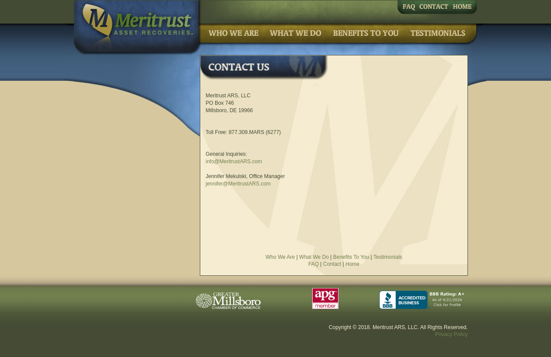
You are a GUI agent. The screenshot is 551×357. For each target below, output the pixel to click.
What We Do (314, 257)
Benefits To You (351, 257)
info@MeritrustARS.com (234, 161)
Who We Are (280, 257)
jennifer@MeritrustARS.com (238, 184)
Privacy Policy (451, 334)
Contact (332, 264)
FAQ (313, 264)
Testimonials (387, 257)
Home (352, 264)
